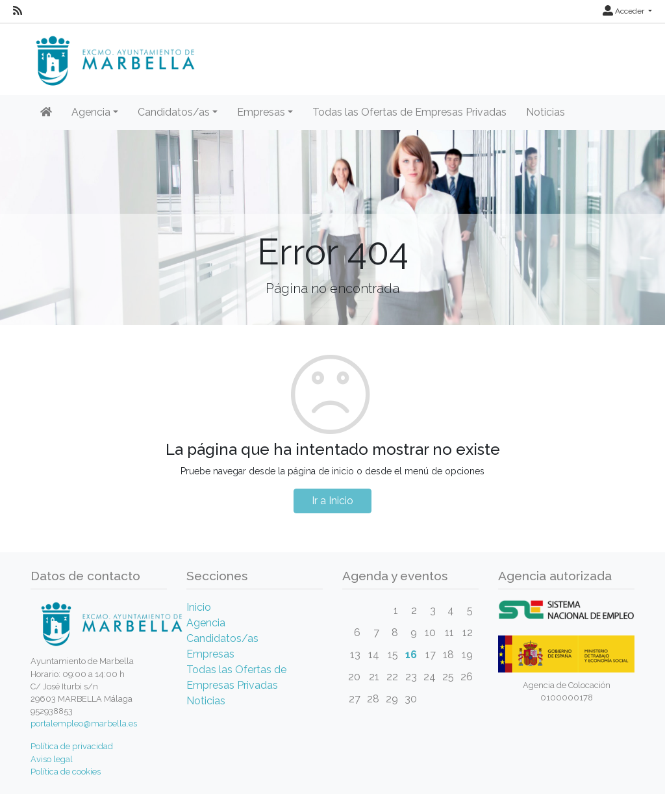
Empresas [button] (261, 112)
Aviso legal (52, 759)
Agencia (205, 623)
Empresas (210, 654)
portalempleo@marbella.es (84, 723)
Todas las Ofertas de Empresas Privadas (409, 112)
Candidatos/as (222, 638)
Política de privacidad (72, 746)
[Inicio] (46, 112)
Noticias (545, 112)
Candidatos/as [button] (174, 112)
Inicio (198, 607)
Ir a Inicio (332, 500)
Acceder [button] (624, 11)
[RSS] (17, 11)
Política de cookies (66, 771)
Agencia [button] (90, 112)
